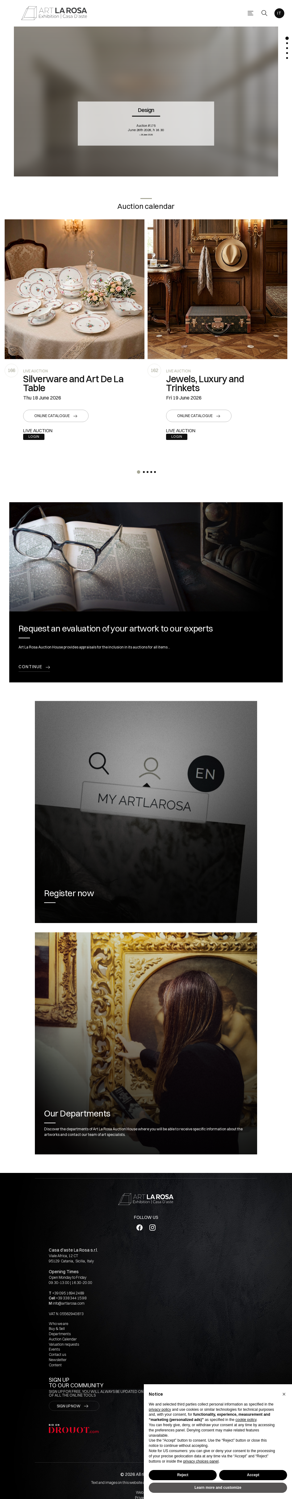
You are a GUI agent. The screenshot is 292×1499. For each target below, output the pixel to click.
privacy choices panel (201, 1461)
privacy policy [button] (160, 1409)
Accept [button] (253, 1475)
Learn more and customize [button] (217, 1487)
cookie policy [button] (246, 1420)
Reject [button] (182, 1475)
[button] (284, 1394)
